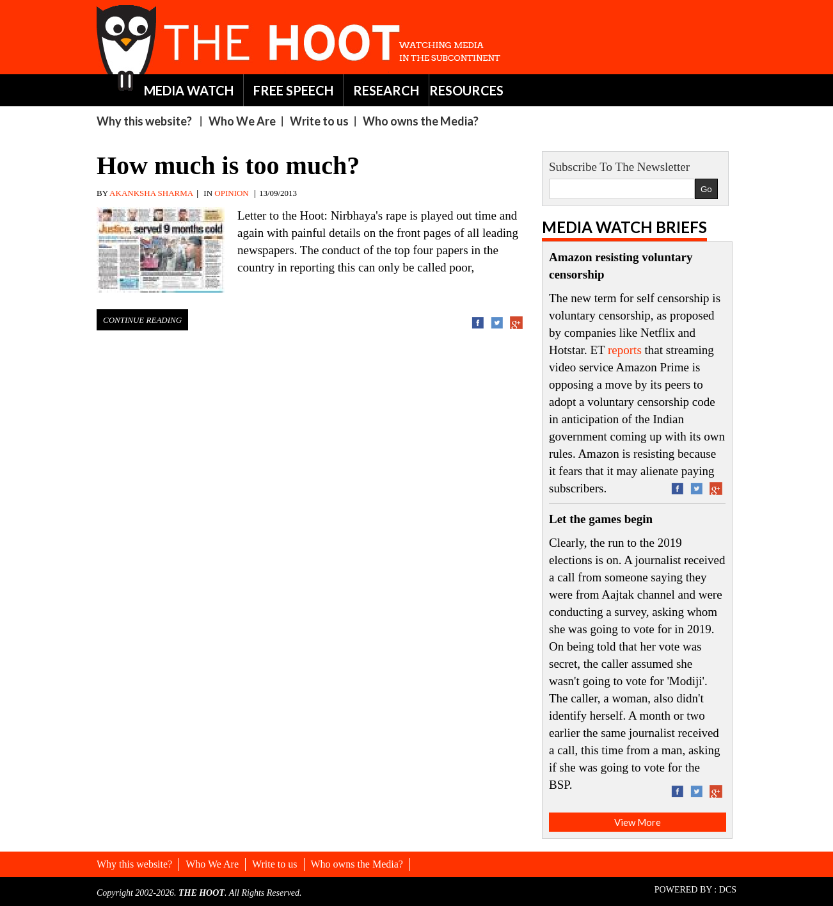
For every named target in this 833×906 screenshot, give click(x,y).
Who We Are (242, 121)
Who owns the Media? (421, 121)
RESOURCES (466, 90)
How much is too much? (228, 165)
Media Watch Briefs (624, 227)
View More (637, 822)
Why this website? (144, 121)
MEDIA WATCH (189, 90)
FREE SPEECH (293, 90)
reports (625, 350)
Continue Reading (142, 320)
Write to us (319, 121)
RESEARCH (386, 90)
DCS (727, 889)
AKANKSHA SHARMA (151, 193)
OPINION (231, 193)
